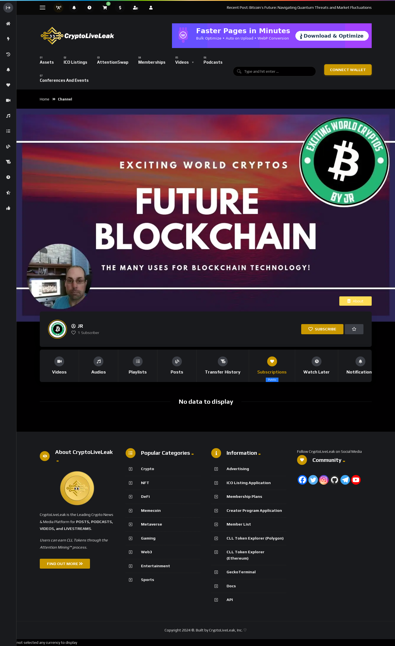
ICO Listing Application (249, 483)
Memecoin (151, 510)
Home (44, 99)
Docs (231, 586)
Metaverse (151, 524)
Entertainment (155, 566)
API (230, 599)
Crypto (147, 469)
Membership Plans (244, 496)
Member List (239, 524)
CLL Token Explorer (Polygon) (255, 538)
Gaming (148, 538)
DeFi (145, 496)
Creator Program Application (254, 510)
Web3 (146, 552)
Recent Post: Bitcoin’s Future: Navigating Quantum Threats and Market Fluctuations (299, 7)
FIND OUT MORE (65, 563)
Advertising (238, 469)
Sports (147, 579)
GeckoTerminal (241, 572)
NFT (145, 483)
